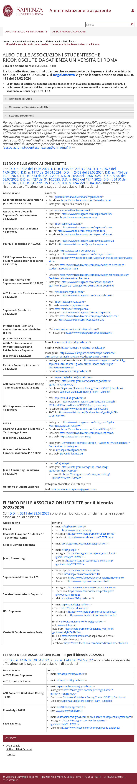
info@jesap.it (63, 463)
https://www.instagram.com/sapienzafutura (87, 227)
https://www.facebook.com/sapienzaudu (84, 408)
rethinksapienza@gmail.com (73, 371)
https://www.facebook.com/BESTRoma (90, 537)
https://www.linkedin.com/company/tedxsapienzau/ (89, 316)
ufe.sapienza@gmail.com (71, 450)
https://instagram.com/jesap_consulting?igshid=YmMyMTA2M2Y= (81, 475)
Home (6, 41)
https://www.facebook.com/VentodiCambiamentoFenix (96, 643)
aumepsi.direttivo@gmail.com (72, 342)
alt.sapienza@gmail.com (72, 680)
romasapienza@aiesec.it (72, 674)
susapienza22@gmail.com (78, 598)
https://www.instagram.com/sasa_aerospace (87, 254)
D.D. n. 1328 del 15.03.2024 (29, 169)
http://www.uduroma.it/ (75, 608)
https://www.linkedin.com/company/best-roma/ (87, 433)
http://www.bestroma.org (76, 530)
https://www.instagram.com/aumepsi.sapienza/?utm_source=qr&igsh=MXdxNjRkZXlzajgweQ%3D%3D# (80, 354)
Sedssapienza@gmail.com (73, 717)
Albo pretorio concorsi (69, 31)
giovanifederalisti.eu (71, 453)
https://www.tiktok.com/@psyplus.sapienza (82, 244)
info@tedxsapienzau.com (70, 301)
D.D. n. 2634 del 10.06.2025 (81, 176)
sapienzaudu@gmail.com (70, 398)
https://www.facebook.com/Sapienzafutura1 (86, 234)
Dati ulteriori (69, 41)
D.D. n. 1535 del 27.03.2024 (71, 169)
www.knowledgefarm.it (69, 710)
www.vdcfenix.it (67, 625)
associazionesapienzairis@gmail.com (76, 329)
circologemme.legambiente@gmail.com (85, 543)
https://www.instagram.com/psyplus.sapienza (88, 240)
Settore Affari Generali (19, 749)
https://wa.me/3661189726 (84, 570)
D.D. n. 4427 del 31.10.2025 (40, 179)
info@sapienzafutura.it (69, 223)
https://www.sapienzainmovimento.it (88, 581)
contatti (10, 754)
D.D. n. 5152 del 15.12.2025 (40, 183)
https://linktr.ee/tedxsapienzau (72, 309)
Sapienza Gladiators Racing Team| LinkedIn (85, 391)
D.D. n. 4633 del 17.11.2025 (82, 179)
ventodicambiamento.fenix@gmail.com (82, 621)
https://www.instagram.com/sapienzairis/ (89, 332)
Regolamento (64, 75)
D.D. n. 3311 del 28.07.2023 (29, 513)
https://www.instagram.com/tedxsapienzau (86, 312)
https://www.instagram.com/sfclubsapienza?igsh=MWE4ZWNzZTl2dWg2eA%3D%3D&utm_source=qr (82, 283)
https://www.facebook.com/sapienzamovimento (96, 577)
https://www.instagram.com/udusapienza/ (92, 611)
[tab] (68, 98)
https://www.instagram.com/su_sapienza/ (92, 587)
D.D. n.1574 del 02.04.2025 (39, 176)
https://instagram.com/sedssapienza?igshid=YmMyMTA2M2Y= (78, 722)
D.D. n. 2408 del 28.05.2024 (83, 172)
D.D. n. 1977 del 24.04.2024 (41, 172)
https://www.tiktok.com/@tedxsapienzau (81, 319)
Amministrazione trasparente (26, 31)
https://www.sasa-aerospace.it (77, 250)
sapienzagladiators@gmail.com (74, 377)
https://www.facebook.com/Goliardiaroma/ (86, 200)
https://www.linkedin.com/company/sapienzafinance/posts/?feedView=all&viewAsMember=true (89, 276)
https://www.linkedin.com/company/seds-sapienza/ (90, 727)
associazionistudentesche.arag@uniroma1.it (39, 147)
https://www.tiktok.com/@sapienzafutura (81, 231)
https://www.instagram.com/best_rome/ (91, 533)
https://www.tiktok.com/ (75, 636)
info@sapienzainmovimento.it (82, 574)
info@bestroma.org (74, 526)
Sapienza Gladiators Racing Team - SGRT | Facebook (92, 388)
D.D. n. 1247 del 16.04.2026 (82, 183)
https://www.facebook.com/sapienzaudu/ (92, 615)
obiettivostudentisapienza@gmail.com (74, 489)
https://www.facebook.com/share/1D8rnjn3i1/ (87, 429)
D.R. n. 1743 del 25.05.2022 (73, 660)
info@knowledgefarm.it (71, 707)
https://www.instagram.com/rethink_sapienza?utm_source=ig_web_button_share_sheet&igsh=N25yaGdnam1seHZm (87, 364)
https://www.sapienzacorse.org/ (78, 217)
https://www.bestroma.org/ (75, 436)
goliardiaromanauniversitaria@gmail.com (79, 196)
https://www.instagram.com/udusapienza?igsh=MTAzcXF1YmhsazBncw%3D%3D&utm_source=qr (82, 403)
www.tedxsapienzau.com (74, 305)
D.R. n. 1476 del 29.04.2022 (29, 660)
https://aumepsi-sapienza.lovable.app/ (83, 347)
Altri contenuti (53, 41)
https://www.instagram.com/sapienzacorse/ (87, 213)
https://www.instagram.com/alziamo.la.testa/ (87, 295)
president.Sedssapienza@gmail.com (111, 717)
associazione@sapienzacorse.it (74, 210)
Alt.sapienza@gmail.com (70, 291)
